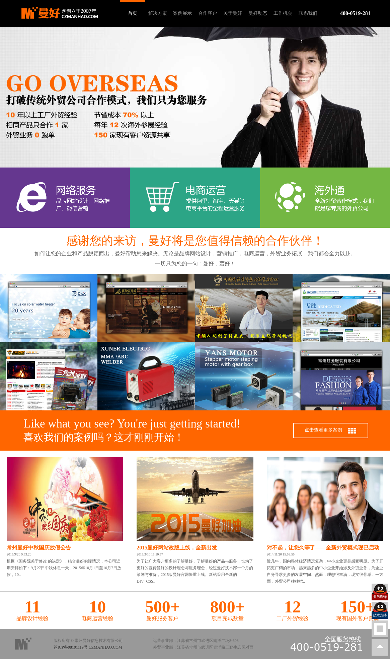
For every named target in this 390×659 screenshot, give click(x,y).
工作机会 (283, 13)
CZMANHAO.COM (105, 647)
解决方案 (157, 13)
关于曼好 (232, 13)
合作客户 (207, 13)
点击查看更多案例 (331, 430)
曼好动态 (257, 13)
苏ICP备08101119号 (71, 647)
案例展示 (182, 13)
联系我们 (308, 13)
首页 (132, 13)
